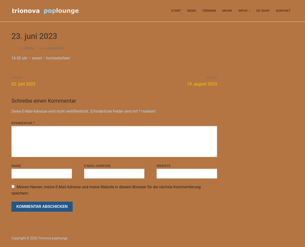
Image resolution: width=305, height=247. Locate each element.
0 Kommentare (52, 48)
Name (16, 166)
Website (164, 166)
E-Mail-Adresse (97, 166)
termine (27, 48)
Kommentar (23, 123)
